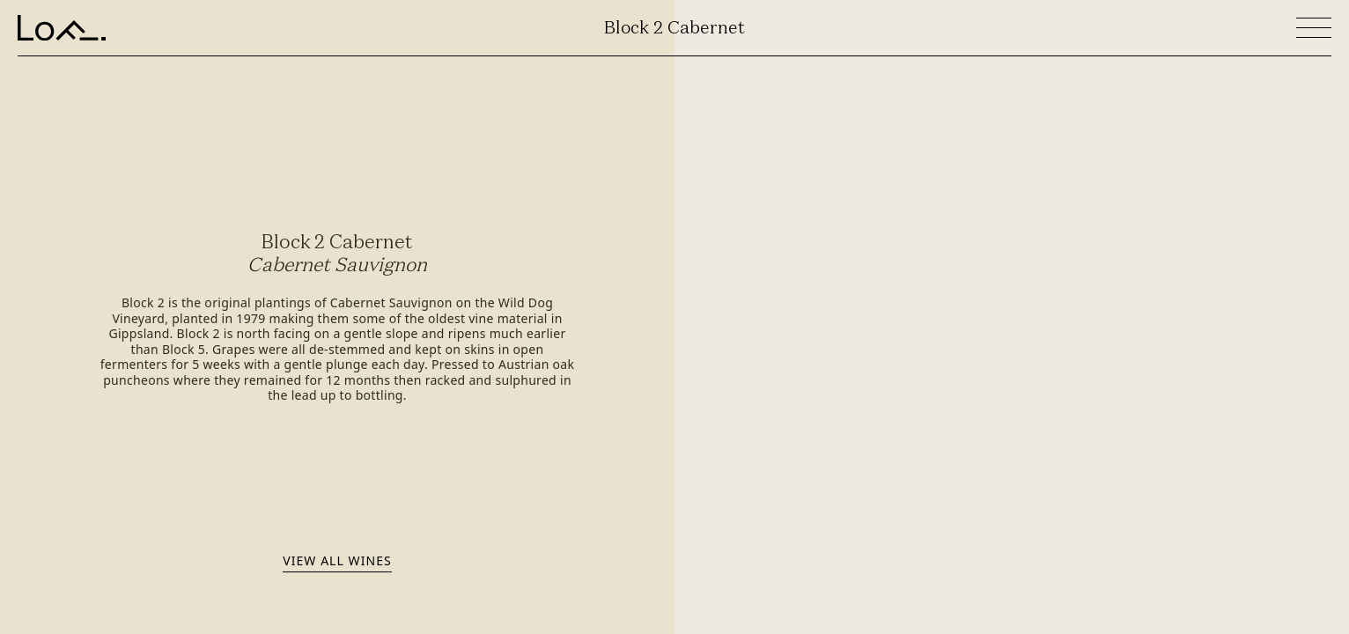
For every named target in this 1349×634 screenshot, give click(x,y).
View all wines (337, 560)
